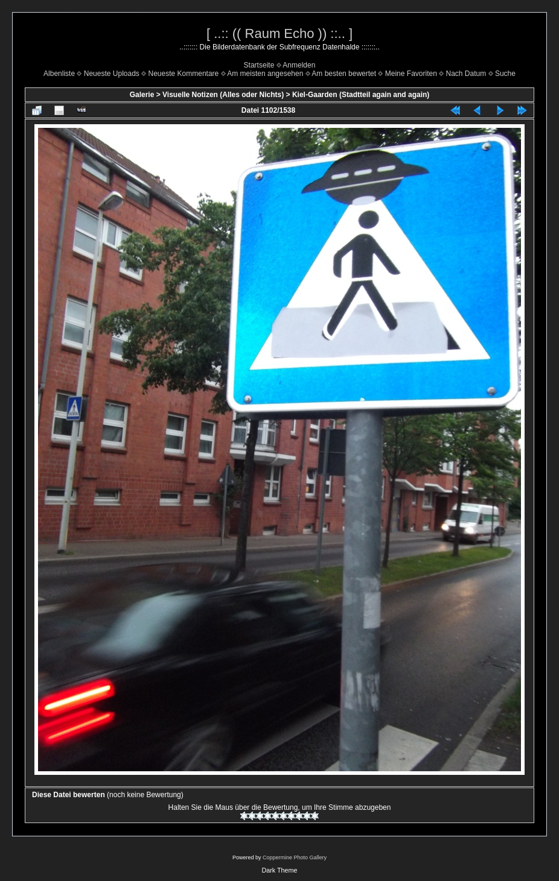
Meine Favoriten (411, 73)
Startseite (259, 65)
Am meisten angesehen (265, 73)
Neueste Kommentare (184, 73)
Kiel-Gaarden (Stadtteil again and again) (360, 94)
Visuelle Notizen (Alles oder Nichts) (223, 94)
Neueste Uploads (111, 73)
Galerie (142, 94)
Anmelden (299, 65)
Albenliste (59, 73)
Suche (505, 73)
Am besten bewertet (343, 73)
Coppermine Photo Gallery (295, 857)
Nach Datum (466, 73)
